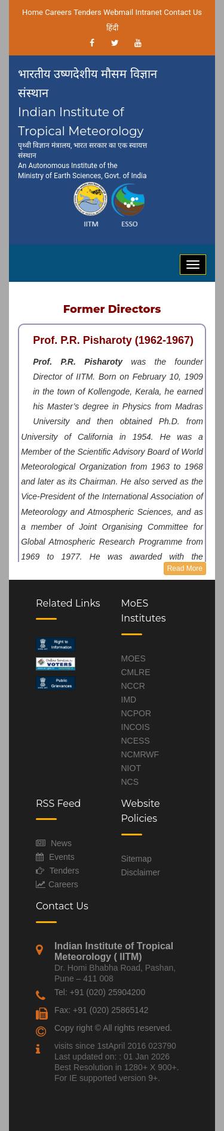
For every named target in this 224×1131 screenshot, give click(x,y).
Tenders (87, 12)
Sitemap (136, 858)
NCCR (133, 686)
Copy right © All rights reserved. (113, 1028)
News (61, 843)
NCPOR (136, 713)
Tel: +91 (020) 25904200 (99, 992)
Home (32, 12)
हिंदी (112, 27)
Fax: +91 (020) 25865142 (101, 1010)
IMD (129, 699)
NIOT (131, 768)
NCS (130, 782)
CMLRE (136, 672)
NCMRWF (140, 754)
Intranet (148, 12)
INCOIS (135, 727)
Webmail (118, 12)
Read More (184, 568)
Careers (58, 12)
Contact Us (183, 12)
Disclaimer (140, 872)
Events (62, 857)
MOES (133, 658)
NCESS (135, 740)
